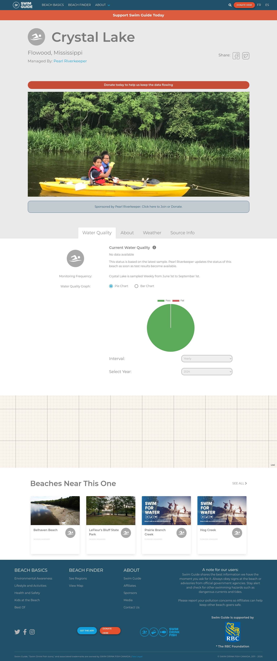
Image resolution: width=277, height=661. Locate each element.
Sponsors (130, 593)
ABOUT (100, 5)
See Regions (78, 578)
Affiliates (130, 585)
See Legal (137, 656)
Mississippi (68, 52)
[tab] (97, 232)
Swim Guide (132, 578)
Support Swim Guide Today (138, 15)
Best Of (19, 607)
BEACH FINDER (79, 5)
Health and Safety (27, 593)
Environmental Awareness (33, 578)
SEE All (239, 483)
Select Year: (120, 371)
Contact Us (131, 607)
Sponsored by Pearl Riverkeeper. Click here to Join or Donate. (138, 206)
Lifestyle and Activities (30, 585)
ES (267, 5)
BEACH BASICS (53, 5)
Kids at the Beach (27, 600)
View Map (76, 585)
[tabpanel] (138, 311)
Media (128, 600)
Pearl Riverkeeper (70, 61)
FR (259, 5)
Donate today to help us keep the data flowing (138, 85)
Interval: (117, 358)
